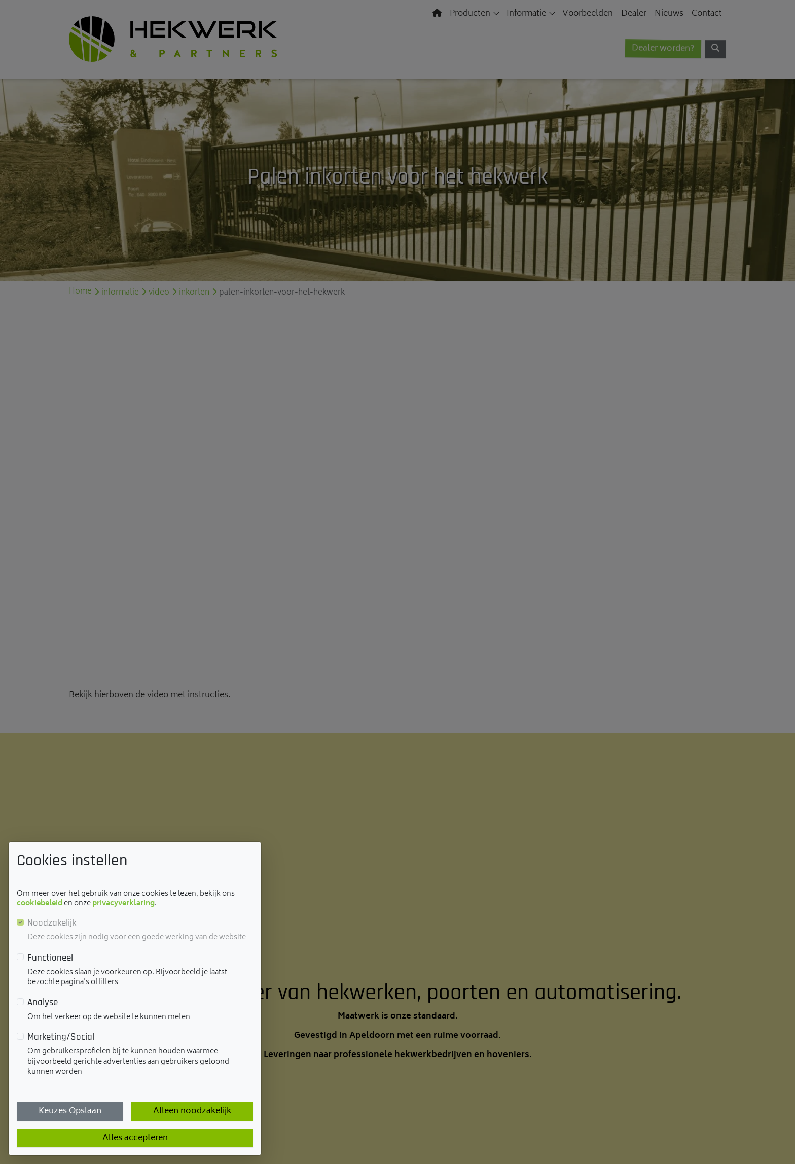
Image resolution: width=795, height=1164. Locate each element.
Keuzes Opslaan (70, 1111)
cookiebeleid (39, 903)
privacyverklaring (123, 903)
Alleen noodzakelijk (192, 1111)
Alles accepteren (135, 1138)
